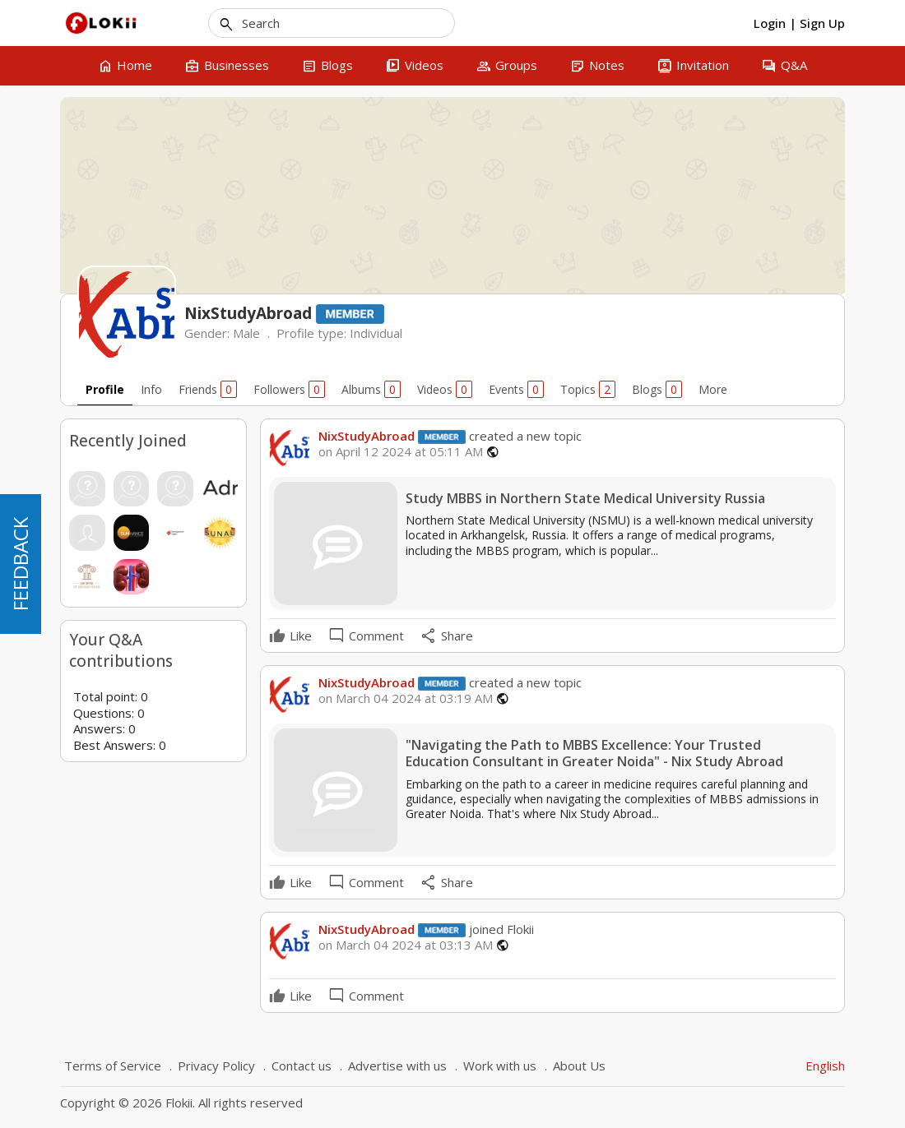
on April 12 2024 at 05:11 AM (400, 452)
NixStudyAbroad (366, 436)
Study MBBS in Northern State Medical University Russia (585, 498)
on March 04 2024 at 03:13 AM (405, 945)
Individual (376, 333)
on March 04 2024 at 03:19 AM (405, 698)
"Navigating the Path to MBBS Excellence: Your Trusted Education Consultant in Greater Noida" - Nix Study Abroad (594, 754)
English (825, 1065)
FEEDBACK (20, 564)
